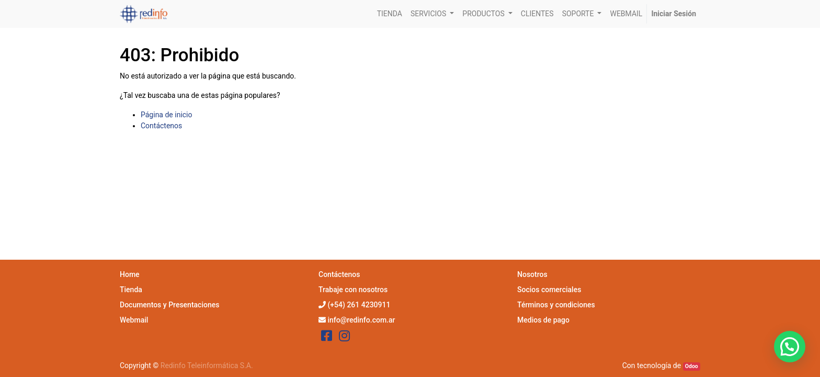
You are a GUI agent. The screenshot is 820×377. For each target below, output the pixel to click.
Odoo (691, 366)
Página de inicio (166, 114)
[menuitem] (389, 14)
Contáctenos (161, 125)
